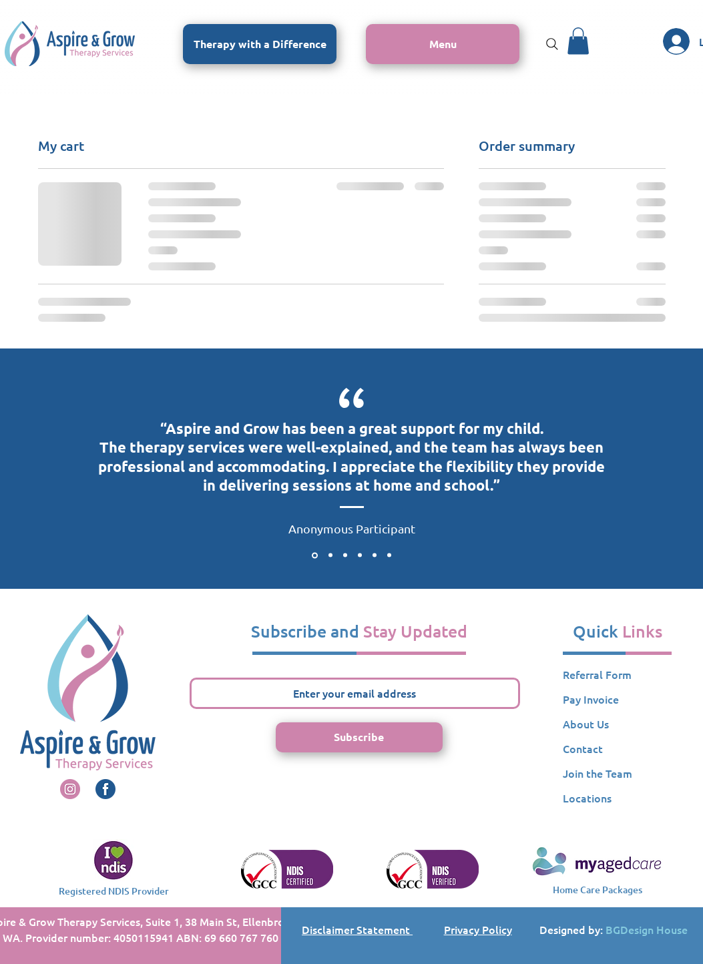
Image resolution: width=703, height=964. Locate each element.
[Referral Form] (617, 675)
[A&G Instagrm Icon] (70, 789)
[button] (442, 44)
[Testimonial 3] (345, 555)
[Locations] (617, 798)
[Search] (552, 44)
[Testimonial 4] (360, 555)
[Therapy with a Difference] (259, 44)
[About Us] (617, 724)
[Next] (631, 468)
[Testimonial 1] (315, 555)
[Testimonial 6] (389, 555)
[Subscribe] (359, 737)
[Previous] (72, 468)
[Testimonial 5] (375, 555)
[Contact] (617, 749)
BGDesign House (647, 929)
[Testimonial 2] (330, 555)
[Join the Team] (617, 774)
